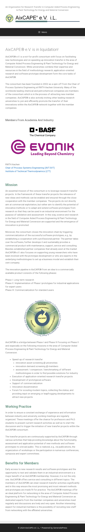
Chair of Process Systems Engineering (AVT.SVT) (30, 167)
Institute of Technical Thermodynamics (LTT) (28, 171)
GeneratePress (60, 527)
